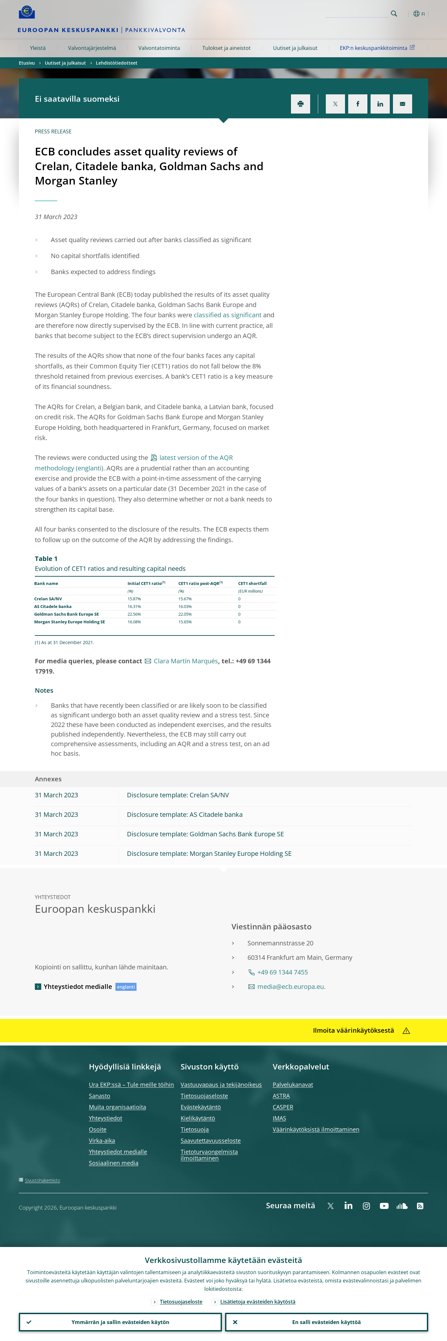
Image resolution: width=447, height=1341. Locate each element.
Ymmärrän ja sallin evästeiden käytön (120, 1322)
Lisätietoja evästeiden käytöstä (257, 1301)
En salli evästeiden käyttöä (326, 1322)
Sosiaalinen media (113, 1163)
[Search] (357, 13)
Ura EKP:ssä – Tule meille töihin (131, 1084)
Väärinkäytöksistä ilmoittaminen (316, 1129)
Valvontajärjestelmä (92, 47)
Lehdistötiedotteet (116, 63)
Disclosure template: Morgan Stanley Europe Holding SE (209, 853)
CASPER (283, 1107)
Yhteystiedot (105, 1118)
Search (394, 13)
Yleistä (38, 47)
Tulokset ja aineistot (226, 47)
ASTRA (281, 1096)
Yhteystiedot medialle (78, 986)
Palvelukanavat (293, 1084)
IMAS (279, 1118)
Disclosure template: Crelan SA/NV (178, 795)
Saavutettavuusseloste (211, 1140)
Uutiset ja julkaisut (295, 47)
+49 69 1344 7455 (282, 972)
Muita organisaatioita (117, 1107)
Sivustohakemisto (42, 1180)
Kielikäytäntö (198, 1118)
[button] (405, 13)
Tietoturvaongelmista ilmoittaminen (209, 1155)
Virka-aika (102, 1140)
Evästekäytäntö (201, 1107)
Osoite (97, 1129)
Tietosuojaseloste (204, 1096)
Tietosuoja (195, 1129)
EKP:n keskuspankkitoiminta (378, 47)
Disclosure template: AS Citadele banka (185, 814)
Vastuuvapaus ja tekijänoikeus (221, 1084)
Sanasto (99, 1096)
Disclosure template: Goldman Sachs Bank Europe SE (205, 834)
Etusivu (27, 63)
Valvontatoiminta (159, 47)
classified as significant (228, 315)
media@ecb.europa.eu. (291, 986)
